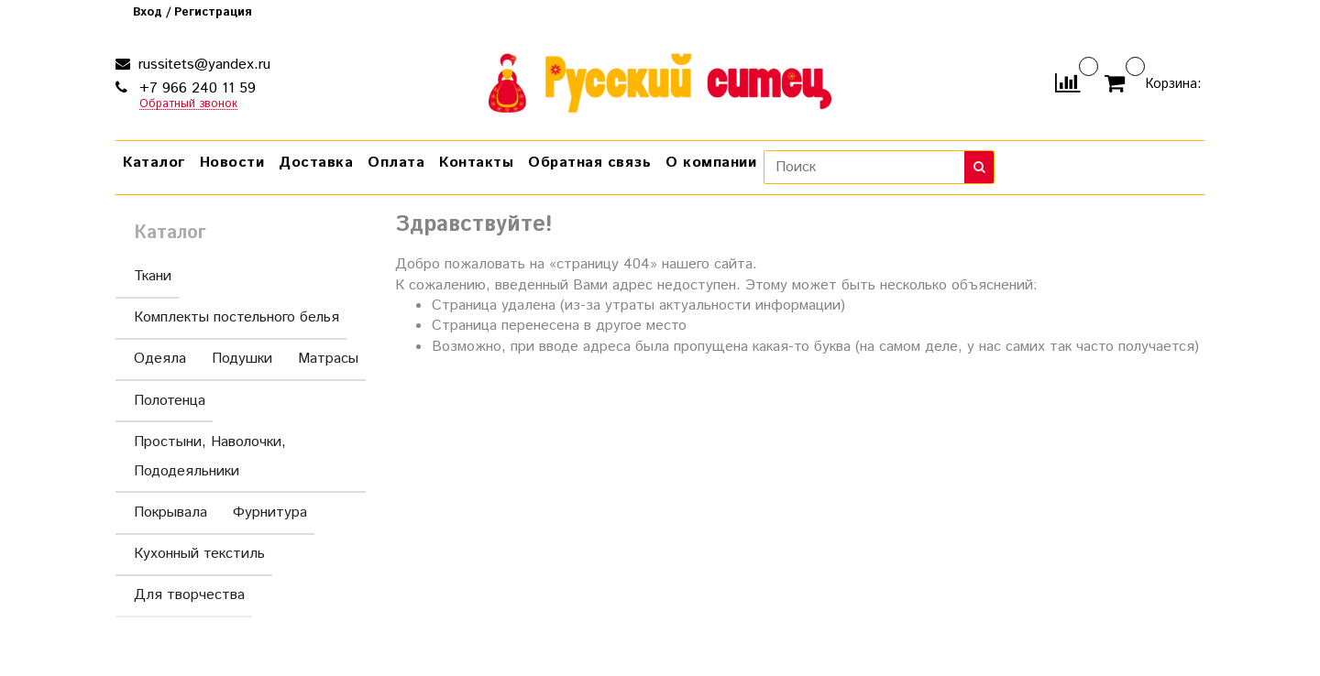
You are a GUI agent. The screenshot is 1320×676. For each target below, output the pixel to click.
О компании (711, 162)
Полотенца (169, 400)
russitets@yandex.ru (202, 64)
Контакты (476, 162)
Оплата (396, 162)
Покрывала (170, 512)
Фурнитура (270, 512)
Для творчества (189, 594)
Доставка (316, 162)
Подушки (242, 358)
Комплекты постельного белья (236, 317)
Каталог (154, 162)
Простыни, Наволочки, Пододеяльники (244, 456)
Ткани (152, 276)
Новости (232, 162)
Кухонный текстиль (199, 553)
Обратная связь (589, 162)
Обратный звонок (188, 105)
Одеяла (160, 358)
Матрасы (328, 358)
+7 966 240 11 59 (195, 88)
